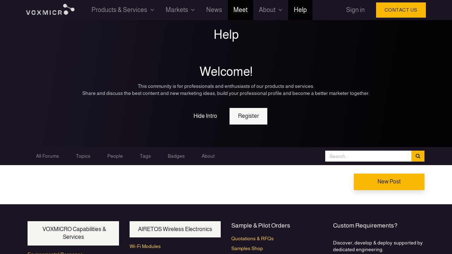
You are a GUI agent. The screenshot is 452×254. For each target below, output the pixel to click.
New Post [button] (389, 182)
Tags (145, 156)
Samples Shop (247, 248)
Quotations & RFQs (252, 238)
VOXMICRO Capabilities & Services (73, 233)
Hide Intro (205, 116)
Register (248, 116)
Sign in (353, 9)
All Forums (47, 156)
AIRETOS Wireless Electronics (175, 229)
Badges (176, 156)
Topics (83, 156)
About (208, 156)
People (115, 156)
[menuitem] (216, 10)
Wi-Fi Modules (145, 246)
